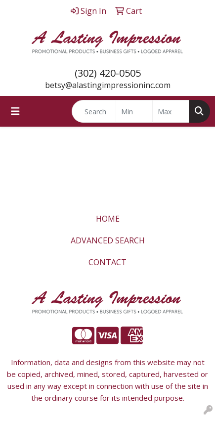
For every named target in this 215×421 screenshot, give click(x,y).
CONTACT (107, 262)
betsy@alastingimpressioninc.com (108, 85)
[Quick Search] (94, 111)
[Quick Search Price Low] (134, 111)
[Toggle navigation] (15, 111)
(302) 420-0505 (108, 73)
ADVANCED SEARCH (108, 240)
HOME (108, 218)
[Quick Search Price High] (170, 111)
